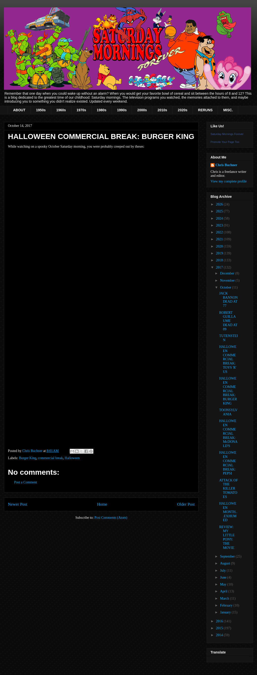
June (223, 577)
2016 (220, 621)
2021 (220, 239)
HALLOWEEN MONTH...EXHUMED (228, 512)
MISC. (228, 110)
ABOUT (19, 110)
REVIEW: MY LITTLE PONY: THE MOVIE (227, 537)
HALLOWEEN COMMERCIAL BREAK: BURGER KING (228, 391)
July (223, 570)
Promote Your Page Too (225, 141)
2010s (162, 110)
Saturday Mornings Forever (227, 134)
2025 (220, 211)
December (227, 273)
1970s (81, 110)
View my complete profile (229, 181)
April (224, 591)
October (226, 287)
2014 (220, 635)
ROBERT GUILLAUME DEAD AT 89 (228, 321)
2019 (220, 253)
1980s (102, 110)
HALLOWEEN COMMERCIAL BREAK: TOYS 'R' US (227, 359)
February (226, 605)
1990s (122, 110)
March (225, 598)
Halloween (72, 458)
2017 (220, 267)
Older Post (186, 504)
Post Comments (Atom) (110, 517)
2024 (220, 218)
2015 (220, 628)
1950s (41, 110)
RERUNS (205, 110)
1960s (61, 110)
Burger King (27, 458)
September (228, 556)
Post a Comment (25, 482)
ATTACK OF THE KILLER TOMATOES (228, 488)
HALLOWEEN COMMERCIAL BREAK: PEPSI (227, 463)
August (225, 563)
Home (102, 504)
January (226, 612)
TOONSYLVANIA (228, 412)
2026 (220, 204)
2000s (142, 110)
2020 (220, 246)
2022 (220, 232)
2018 (220, 260)
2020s (182, 110)
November (228, 280)
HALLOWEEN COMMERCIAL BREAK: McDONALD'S (228, 433)
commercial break (50, 458)
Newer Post (17, 504)
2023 (220, 225)
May (223, 584)
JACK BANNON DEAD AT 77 (228, 300)
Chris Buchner (226, 165)
